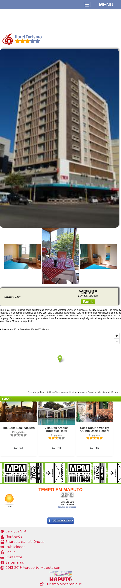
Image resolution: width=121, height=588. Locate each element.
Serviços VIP (16, 531)
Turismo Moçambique (63, 584)
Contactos (14, 557)
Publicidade (16, 547)
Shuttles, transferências (25, 542)
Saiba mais (15, 562)
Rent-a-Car (15, 536)
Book (88, 301)
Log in (11, 552)
